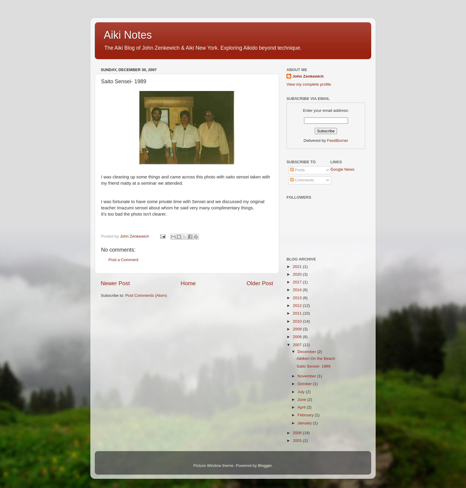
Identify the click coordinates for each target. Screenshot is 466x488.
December (307, 351)
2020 (298, 274)
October (305, 384)
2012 (298, 305)
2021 (298, 266)
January (305, 423)
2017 (298, 282)
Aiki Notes (128, 35)
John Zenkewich (308, 76)
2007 (298, 345)
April (302, 407)
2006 (298, 433)
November (307, 376)
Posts (297, 170)
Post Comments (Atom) (146, 295)
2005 (298, 440)
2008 (298, 337)
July (301, 392)
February (306, 415)
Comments (302, 180)
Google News (342, 169)
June (302, 399)
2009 (298, 329)
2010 (298, 321)
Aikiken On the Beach (316, 358)
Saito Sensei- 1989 (313, 366)
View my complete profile (308, 84)
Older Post (260, 283)
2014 (298, 290)
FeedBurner (337, 140)
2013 (298, 298)
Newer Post (115, 283)
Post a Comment (123, 260)
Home (188, 283)
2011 (298, 313)
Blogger (265, 465)
